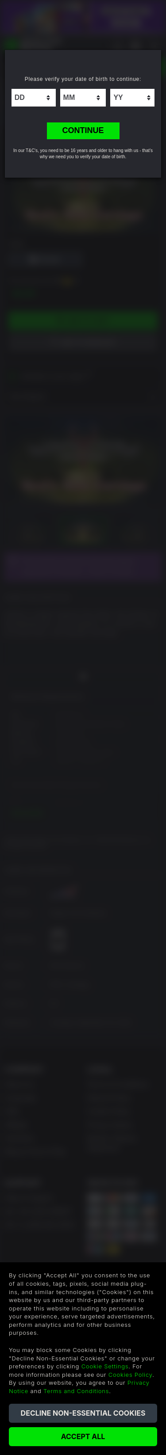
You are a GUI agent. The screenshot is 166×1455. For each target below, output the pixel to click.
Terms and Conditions (76, 1390)
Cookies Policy (130, 1374)
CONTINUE (83, 130)
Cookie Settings (105, 1366)
